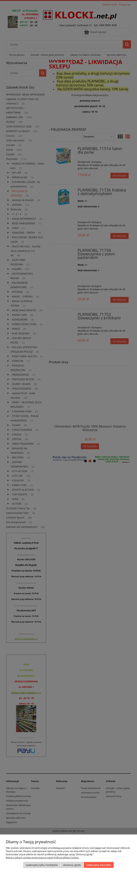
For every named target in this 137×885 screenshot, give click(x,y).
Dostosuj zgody (72, 864)
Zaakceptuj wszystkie (98, 864)
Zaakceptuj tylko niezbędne (42, 864)
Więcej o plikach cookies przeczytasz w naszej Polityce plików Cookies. (42, 857)
